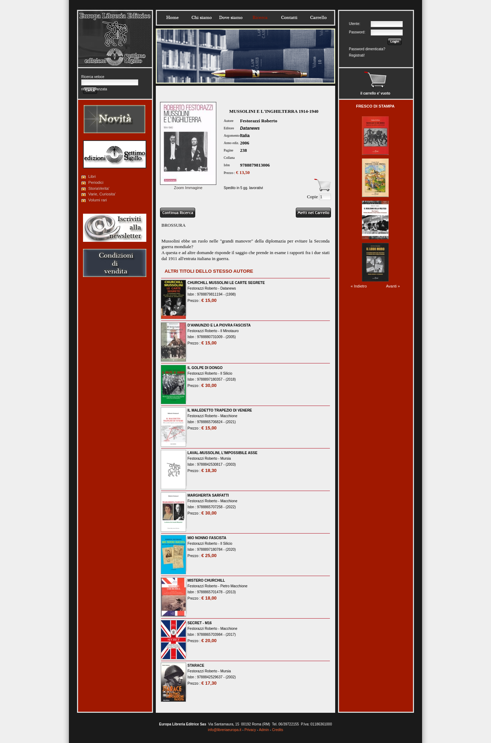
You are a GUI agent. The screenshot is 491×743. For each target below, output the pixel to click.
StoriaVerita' (98, 188)
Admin (264, 730)
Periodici (95, 182)
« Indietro (359, 286)
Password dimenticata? (367, 49)
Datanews (250, 128)
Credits (277, 730)
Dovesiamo (230, 17)
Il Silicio (226, 373)
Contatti (289, 17)
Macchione (228, 416)
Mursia (225, 458)
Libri (92, 176)
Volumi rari (97, 200)
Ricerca (260, 17)
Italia (244, 135)
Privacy (250, 730)
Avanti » (393, 286)
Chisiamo (201, 17)
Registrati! (357, 55)
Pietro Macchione (233, 586)
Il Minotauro (229, 331)
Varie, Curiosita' (102, 194)
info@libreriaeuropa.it (224, 730)
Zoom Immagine (188, 185)
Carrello (318, 17)
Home (172, 17)
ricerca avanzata (94, 89)
